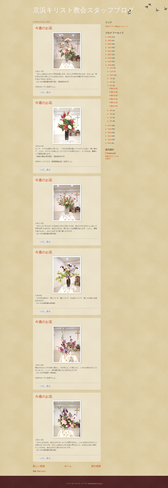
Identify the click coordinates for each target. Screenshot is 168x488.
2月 (111, 117)
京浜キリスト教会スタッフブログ (83, 10)
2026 (110, 37)
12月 (112, 68)
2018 (110, 65)
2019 (110, 61)
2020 (110, 58)
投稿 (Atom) (41, 471)
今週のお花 (43, 28)
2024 (110, 44)
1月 (111, 121)
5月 (111, 85)
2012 (110, 143)
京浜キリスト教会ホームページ (117, 26)
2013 (110, 139)
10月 (112, 75)
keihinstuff (111, 153)
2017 (110, 125)
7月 (111, 78)
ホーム (68, 466)
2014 (110, 136)
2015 (110, 132)
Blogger (99, 483)
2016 (110, 129)
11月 (112, 71)
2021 (110, 54)
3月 (111, 114)
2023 (110, 47)
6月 (111, 82)
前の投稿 (96, 466)
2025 (110, 40)
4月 (111, 110)
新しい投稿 (39, 466)
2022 (110, 51)
